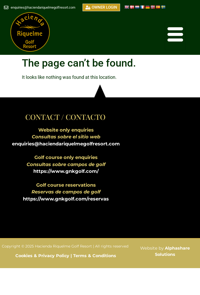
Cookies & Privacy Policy (43, 255)
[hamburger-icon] (175, 36)
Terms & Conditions (94, 255)
